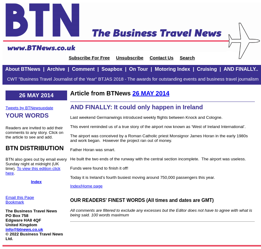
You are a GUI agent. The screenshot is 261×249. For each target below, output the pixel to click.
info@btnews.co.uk (24, 229)
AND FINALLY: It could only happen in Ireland (136, 107)
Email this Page (20, 197)
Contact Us (161, 57)
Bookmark (15, 202)
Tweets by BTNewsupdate (29, 108)
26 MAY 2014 (150, 93)
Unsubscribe (129, 57)
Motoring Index (172, 69)
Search (187, 57)
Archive (56, 69)
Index (36, 181)
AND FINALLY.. (240, 69)
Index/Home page (86, 186)
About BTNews (22, 69)
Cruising (207, 69)
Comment (83, 69)
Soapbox (112, 69)
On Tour (138, 69)
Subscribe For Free (89, 57)
